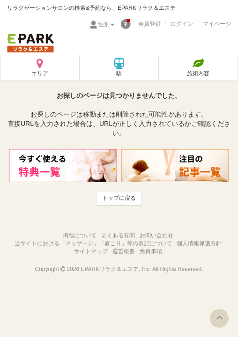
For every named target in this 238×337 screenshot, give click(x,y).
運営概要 (123, 251)
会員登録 (149, 24)
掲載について (80, 235)
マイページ (217, 24)
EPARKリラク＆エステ (30, 43)
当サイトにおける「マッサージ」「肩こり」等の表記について (93, 243)
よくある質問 (118, 235)
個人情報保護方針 (199, 243)
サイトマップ (91, 251)
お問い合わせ (156, 235)
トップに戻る (119, 198)
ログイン (182, 24)
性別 (106, 24)
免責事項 (151, 251)
